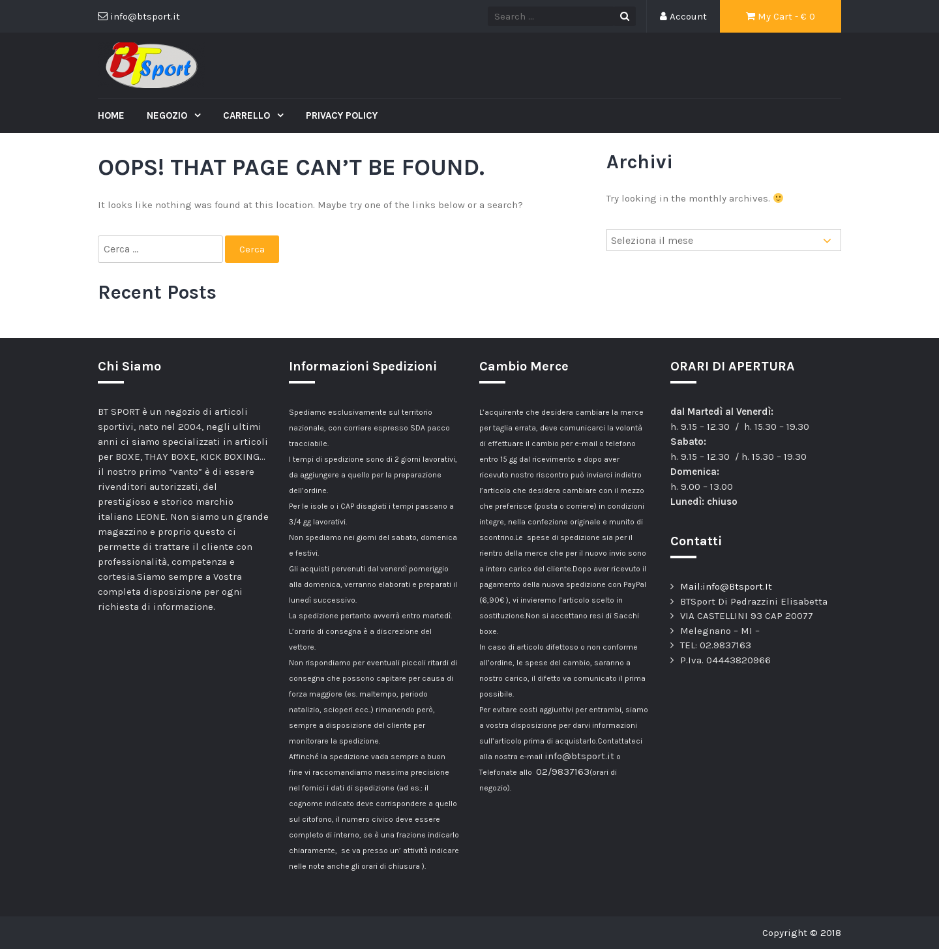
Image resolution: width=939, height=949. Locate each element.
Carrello (248, 115)
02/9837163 (562, 771)
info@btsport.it (579, 756)
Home (111, 115)
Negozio (168, 115)
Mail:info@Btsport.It (726, 586)
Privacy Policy (342, 115)
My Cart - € (780, 16)
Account (683, 16)
